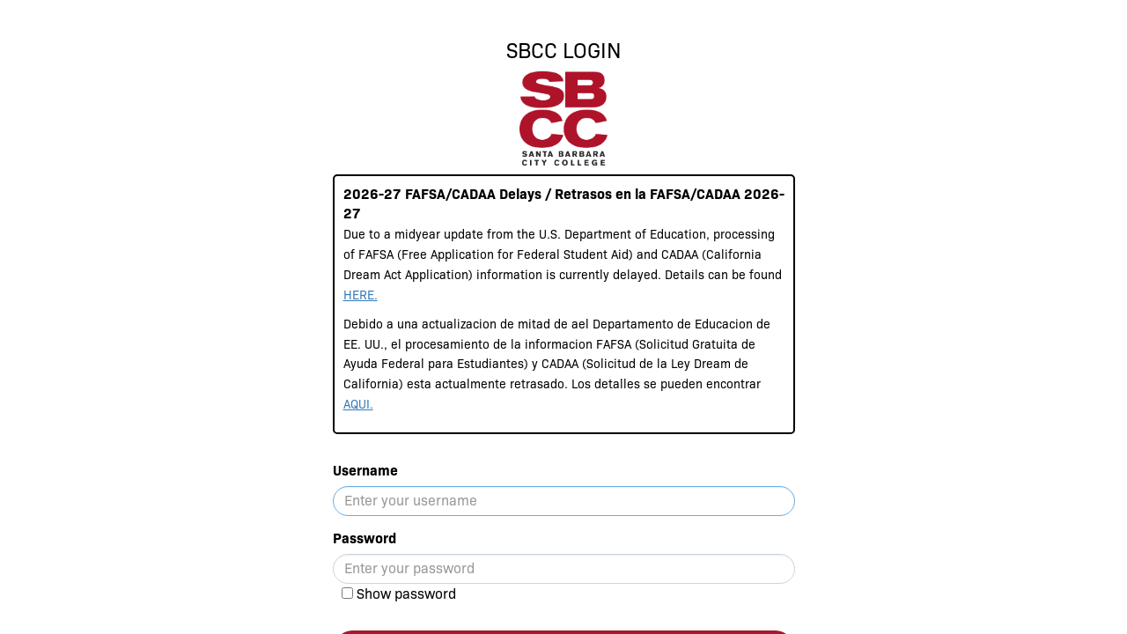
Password (364, 538)
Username (365, 470)
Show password (406, 594)
